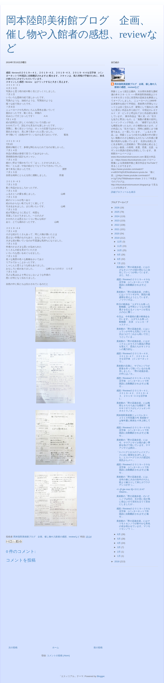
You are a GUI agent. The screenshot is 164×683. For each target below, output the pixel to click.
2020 (117, 233)
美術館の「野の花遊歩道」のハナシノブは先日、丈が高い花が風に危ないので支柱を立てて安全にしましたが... (133, 500)
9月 (119, 254)
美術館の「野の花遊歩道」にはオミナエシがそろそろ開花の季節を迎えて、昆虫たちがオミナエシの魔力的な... (133, 345)
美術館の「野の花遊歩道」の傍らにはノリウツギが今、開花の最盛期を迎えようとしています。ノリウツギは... (133, 296)
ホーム (55, 647)
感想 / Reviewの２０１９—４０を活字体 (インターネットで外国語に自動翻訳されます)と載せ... (133, 431)
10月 (119, 250)
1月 (119, 556)
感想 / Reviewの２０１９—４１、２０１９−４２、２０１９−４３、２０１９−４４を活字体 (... (133, 394)
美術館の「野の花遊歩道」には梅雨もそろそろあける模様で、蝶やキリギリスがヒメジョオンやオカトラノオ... (133, 407)
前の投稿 (98, 647)
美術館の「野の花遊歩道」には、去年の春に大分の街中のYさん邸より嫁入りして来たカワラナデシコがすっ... (133, 481)
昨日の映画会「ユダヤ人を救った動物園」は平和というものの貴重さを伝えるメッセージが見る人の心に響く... (133, 308)
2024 (117, 216)
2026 (117, 207)
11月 (119, 246)
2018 (117, 561)
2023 (117, 220)
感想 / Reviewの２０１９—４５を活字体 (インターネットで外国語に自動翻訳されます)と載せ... (133, 382)
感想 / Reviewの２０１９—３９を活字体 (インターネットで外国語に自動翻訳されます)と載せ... (133, 468)
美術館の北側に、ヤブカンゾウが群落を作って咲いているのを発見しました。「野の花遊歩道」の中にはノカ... (133, 370)
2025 (117, 212)
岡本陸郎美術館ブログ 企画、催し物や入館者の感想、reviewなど (82, 34)
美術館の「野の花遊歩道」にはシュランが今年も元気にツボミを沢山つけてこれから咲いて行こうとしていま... (133, 333)
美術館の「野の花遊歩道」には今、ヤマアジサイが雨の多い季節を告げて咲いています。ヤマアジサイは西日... (133, 444)
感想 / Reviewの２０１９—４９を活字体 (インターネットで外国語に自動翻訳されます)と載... (133, 283)
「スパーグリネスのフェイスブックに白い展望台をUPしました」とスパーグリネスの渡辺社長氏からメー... (133, 456)
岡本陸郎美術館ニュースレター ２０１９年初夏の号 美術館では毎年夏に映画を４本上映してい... (135, 419)
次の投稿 (13, 647)
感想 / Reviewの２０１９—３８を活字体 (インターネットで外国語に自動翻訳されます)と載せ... (133, 512)
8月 (119, 259)
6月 (119, 534)
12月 (119, 241)
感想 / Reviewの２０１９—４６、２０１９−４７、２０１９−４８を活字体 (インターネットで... (133, 357)
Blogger (100, 676)
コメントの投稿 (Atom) (58, 655)
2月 (119, 551)
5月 (119, 538)
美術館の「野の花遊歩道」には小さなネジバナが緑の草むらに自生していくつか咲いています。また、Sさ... (133, 271)
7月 (119, 263)
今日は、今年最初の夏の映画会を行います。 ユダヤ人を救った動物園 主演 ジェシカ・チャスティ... (133, 320)
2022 (117, 225)
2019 (117, 238)
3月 (119, 547)
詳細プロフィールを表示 (123, 192)
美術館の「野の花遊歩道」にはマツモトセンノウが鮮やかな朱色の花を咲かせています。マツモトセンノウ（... (133, 525)
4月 (119, 543)
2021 (117, 229)
